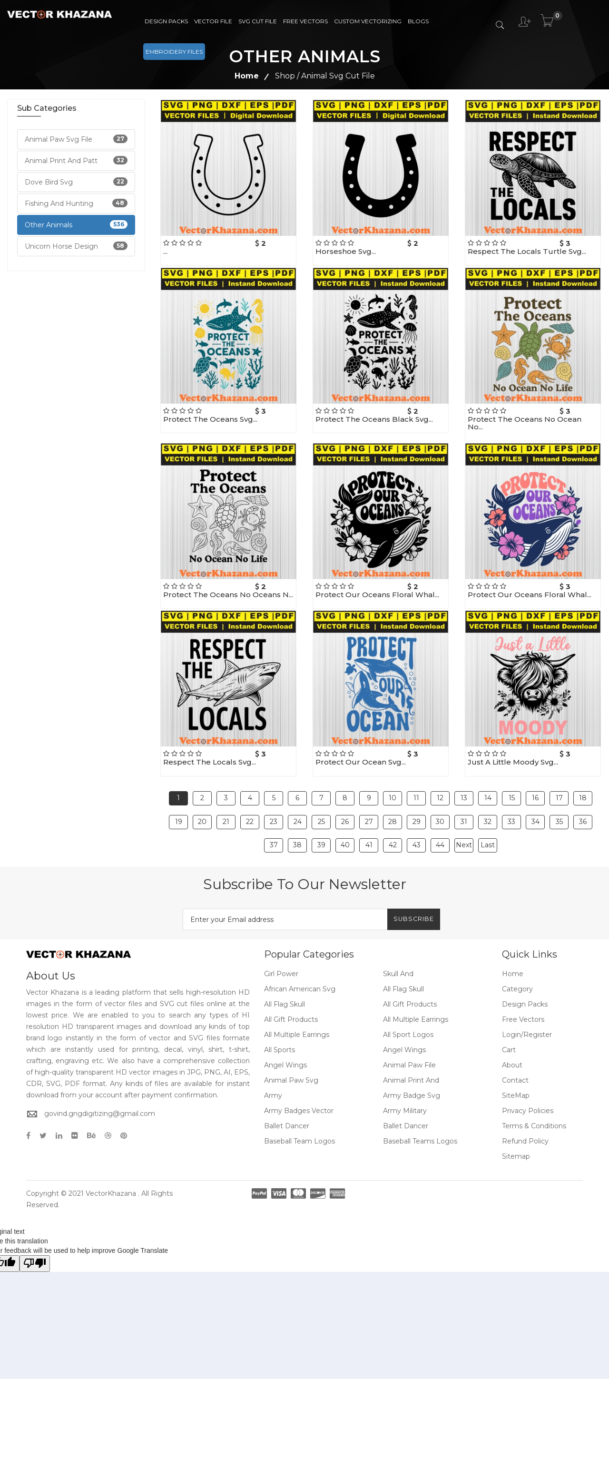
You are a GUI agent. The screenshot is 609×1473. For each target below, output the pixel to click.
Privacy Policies (527, 1083)
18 (583, 793)
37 (274, 822)
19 (178, 808)
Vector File (213, 21)
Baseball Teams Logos (420, 1113)
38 (297, 822)
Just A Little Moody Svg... (513, 761)
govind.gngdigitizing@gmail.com (99, 1086)
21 (226, 808)
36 (583, 808)
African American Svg (299, 961)
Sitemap (516, 1128)
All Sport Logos (408, 1007)
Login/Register (527, 1007)
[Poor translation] (35, 1236)
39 (321, 822)
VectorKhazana (111, 1166)
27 (369, 808)
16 (535, 793)
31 (464, 808)
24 (298, 808)
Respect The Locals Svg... (209, 761)
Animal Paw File (409, 1037)
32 (487, 808)
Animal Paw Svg (291, 1052)
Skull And (398, 946)
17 (559, 793)
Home (247, 75)
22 (250, 808)
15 (512, 793)
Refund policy (525, 1113)
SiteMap (516, 1068)
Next (464, 822)
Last (488, 822)
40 (345, 822)
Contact (515, 1052)
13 (464, 793)
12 (440, 793)
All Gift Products (410, 976)
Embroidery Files (174, 51)
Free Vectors (305, 21)
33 (511, 808)
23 (273, 808)
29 (417, 808)
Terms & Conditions (534, 1098)
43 (417, 822)
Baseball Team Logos (299, 1113)
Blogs (418, 21)
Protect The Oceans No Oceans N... (228, 594)
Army (273, 1068)
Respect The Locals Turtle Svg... (527, 251)
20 (202, 808)
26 (345, 808)
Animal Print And (411, 1052)
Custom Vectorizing (368, 21)
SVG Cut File (257, 21)
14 (487, 793)
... (165, 251)
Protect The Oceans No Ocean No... (524, 423)
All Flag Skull (403, 961)
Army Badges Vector (299, 1083)
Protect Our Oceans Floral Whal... (377, 594)
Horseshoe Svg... (345, 251)
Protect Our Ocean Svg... (360, 761)
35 (559, 808)
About (512, 1037)
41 (369, 822)
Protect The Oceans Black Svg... (374, 419)
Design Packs (166, 21)
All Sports (279, 1022)
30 (440, 808)
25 (321, 808)
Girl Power (281, 946)
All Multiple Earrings (415, 992)
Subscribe (408, 891)
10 (392, 793)
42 (393, 822)
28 (392, 808)
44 (440, 822)
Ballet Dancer (286, 1098)
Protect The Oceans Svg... (210, 419)
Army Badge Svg (411, 1068)
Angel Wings (404, 1022)
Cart (509, 1022)
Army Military (405, 1083)
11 (416, 793)
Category (517, 961)
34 (535, 808)
